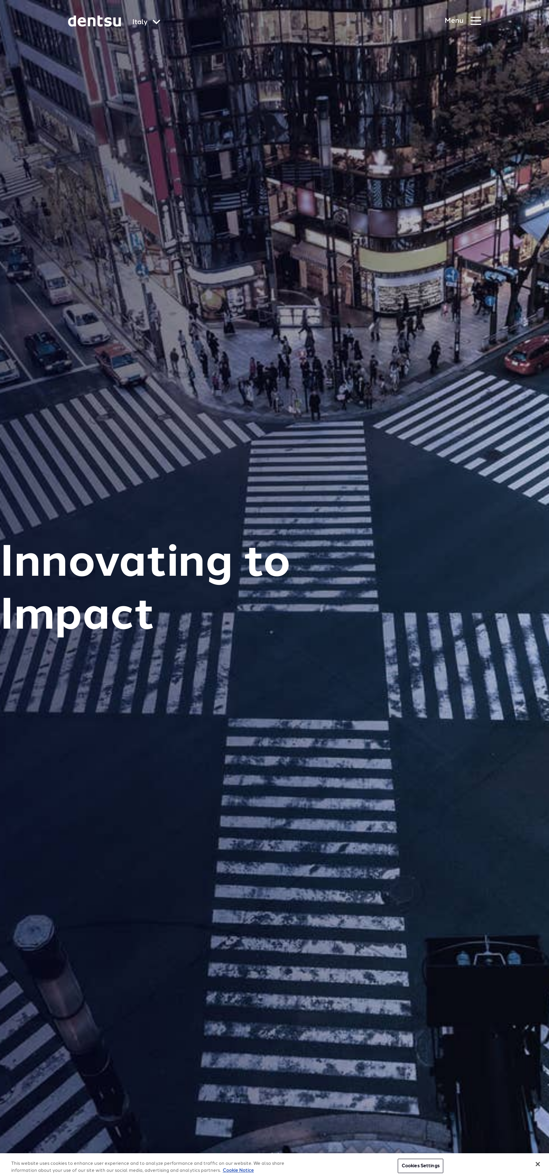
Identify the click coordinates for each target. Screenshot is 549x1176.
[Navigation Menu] (463, 21)
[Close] (537, 1168)
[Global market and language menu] (146, 23)
